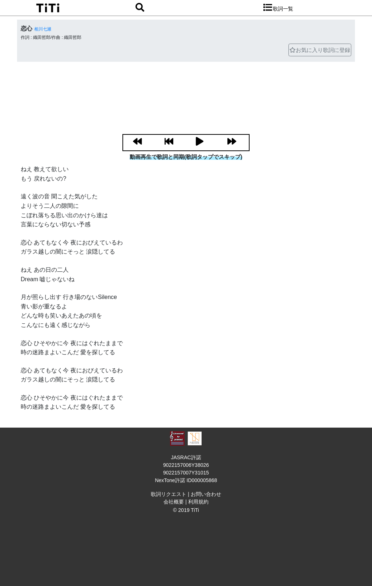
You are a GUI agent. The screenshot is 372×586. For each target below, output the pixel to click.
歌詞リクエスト (168, 494)
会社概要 (173, 502)
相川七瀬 (42, 29)
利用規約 (198, 502)
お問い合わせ (206, 494)
